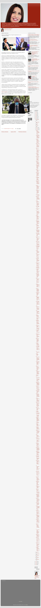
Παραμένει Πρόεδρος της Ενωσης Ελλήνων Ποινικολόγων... (37, 322)
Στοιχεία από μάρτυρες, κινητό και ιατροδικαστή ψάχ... (37, 495)
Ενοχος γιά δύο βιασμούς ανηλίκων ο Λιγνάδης (37, 162)
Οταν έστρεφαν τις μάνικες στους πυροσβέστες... (37, 312)
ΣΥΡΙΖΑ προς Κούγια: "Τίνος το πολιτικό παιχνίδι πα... (37, 192)
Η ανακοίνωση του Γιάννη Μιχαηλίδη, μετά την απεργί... (37, 531)
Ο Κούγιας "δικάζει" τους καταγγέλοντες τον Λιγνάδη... (37, 271)
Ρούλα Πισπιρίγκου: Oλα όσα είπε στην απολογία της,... (37, 432)
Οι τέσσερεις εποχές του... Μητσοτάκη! (37, 331)
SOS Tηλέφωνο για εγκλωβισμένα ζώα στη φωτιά (37, 308)
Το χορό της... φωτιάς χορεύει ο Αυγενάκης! (37, 428)
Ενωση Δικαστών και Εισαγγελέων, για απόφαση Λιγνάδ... (37, 203)
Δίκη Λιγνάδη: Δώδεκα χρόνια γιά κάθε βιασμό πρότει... (37, 167)
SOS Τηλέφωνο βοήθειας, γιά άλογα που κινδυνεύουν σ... (37, 298)
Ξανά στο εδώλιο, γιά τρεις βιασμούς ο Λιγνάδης (37, 399)
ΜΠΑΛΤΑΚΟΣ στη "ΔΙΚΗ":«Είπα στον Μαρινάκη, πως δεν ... (37, 145)
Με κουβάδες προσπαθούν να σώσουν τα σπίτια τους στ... (37, 303)
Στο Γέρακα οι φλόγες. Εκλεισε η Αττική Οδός (37, 294)
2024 (36, 562)
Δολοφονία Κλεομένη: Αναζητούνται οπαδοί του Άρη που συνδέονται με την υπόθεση (35, 59)
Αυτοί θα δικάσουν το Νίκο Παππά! (37, 154)
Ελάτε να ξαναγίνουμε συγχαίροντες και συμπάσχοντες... (37, 440)
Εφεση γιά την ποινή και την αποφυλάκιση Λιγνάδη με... (37, 198)
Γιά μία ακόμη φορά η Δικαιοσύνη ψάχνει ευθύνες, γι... (37, 363)
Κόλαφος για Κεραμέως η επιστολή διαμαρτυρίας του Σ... (37, 449)
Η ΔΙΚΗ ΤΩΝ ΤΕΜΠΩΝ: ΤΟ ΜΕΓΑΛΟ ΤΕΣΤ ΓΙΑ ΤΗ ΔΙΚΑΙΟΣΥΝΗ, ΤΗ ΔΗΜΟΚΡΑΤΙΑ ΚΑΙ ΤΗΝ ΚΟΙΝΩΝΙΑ (35, 53)
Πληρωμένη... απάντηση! (37, 267)
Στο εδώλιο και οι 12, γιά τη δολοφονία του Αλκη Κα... (37, 260)
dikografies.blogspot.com (8, 28)
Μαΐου (37, 127)
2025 (36, 563)
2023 (36, 561)
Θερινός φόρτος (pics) (37, 355)
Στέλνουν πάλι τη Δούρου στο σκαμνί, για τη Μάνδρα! (38, 141)
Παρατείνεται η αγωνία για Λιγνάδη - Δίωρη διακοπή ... (37, 158)
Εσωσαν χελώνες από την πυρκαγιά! (37, 344)
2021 (36, 117)
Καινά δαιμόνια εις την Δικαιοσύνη (37, 435)
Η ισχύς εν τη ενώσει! (37, 209)
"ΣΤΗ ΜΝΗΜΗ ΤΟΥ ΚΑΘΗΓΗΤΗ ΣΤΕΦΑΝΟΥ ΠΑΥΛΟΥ (37, 491)
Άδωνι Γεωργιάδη (4, 91)
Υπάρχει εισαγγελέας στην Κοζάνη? (37, 487)
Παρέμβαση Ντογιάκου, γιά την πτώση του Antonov (37, 222)
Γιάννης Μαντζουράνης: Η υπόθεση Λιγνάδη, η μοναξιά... (37, 372)
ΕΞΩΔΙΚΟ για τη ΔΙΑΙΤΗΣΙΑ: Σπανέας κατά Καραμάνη (37, 544)
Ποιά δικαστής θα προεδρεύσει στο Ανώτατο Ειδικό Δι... (37, 150)
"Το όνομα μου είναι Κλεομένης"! (34, 76)
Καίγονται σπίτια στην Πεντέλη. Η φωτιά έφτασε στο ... (37, 286)
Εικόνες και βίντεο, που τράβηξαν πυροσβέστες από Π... (37, 383)
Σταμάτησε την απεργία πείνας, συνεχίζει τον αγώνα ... (37, 526)
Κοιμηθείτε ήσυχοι (37, 411)
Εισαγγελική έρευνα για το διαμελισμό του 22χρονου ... (37, 473)
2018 (36, 114)
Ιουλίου (37, 129)
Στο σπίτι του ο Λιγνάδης (37, 195)
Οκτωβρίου (37, 555)
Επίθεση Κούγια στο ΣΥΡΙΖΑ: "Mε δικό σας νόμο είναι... (37, 187)
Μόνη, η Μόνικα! (37, 375)
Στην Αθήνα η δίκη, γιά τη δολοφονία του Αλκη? (37, 231)
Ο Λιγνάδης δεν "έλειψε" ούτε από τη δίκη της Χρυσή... (37, 479)
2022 (36, 118)
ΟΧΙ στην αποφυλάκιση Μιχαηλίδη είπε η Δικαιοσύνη (37, 512)
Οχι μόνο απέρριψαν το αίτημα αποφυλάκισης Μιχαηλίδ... (37, 517)
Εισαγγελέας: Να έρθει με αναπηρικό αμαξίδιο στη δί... (37, 458)
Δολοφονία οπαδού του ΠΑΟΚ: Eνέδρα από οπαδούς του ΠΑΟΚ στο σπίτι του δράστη (33, 34)
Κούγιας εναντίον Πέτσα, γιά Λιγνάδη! (37, 251)
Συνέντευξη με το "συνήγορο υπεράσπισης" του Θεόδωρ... (37, 500)
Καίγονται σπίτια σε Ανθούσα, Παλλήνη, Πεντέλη (37, 290)
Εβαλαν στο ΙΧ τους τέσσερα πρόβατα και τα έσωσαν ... (37, 340)
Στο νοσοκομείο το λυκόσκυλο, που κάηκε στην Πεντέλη (38, 379)
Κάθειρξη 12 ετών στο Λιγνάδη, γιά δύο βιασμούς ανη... (37, 174)
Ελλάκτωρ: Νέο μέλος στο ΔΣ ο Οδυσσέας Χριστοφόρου (37, 395)
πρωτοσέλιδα (20, 601)
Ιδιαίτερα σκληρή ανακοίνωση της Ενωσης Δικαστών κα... (37, 217)
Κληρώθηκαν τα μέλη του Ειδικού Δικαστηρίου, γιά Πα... (38, 136)
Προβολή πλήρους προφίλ (7, 29)
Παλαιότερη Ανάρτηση (22, 131)
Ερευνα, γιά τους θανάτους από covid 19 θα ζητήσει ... (37, 368)
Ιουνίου (37, 128)
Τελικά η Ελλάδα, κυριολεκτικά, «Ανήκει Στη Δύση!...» (37, 132)
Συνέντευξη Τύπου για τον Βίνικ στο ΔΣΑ (37, 503)
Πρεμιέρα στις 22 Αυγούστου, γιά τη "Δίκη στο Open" (37, 239)
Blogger (27, 604)
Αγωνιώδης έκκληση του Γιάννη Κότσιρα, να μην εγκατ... (37, 275)
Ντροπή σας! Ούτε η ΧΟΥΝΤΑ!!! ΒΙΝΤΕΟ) (37, 535)
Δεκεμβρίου (37, 559)
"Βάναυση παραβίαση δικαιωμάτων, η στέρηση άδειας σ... (37, 453)
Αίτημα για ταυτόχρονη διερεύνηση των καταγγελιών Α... (37, 539)
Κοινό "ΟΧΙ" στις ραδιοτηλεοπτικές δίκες (37, 408)
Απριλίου (37, 125)
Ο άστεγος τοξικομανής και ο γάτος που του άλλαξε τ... (37, 521)
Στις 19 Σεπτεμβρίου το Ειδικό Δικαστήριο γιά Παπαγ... (38, 508)
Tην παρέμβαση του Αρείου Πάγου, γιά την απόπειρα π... (37, 468)
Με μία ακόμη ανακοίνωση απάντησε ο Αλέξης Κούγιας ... (37, 415)
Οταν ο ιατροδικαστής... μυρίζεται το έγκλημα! (37, 255)
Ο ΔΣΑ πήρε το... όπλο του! (37, 207)
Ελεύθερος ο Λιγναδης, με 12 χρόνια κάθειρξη (37, 178)
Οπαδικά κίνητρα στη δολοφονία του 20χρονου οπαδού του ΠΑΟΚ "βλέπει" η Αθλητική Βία (33, 46)
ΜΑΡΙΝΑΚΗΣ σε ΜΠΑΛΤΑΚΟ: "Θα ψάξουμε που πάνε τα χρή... (37, 404)
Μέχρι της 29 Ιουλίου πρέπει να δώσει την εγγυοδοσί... (37, 183)
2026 (36, 564)
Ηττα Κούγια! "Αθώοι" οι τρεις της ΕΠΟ (37, 391)
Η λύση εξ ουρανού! (37, 422)
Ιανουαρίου (37, 119)
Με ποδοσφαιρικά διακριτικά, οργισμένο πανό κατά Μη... (37, 358)
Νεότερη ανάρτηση (4, 131)
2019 (36, 115)
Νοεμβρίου (37, 557)
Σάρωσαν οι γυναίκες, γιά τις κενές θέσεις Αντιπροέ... (37, 483)
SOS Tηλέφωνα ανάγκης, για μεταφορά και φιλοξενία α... (37, 280)
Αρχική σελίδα (13, 131)
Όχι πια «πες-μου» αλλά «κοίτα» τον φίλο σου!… (37, 234)
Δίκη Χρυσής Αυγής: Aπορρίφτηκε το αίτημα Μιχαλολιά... (37, 462)
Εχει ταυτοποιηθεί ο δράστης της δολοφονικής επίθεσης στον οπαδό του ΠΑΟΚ (33, 40)
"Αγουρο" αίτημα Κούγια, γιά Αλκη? (37, 424)
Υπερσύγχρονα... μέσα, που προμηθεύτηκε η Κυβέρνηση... (38, 348)
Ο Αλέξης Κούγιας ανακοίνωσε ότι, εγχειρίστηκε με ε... (37, 549)
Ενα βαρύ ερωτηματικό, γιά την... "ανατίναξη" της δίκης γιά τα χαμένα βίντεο (33, 87)
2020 (36, 116)
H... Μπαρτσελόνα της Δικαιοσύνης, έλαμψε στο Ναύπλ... (37, 212)
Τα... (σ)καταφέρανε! (37, 352)
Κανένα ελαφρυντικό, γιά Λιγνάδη (37, 170)
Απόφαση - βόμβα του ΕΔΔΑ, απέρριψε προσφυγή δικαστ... (37, 419)
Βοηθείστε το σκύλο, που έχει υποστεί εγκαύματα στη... (37, 336)
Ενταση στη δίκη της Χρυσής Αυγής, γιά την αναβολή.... (37, 445)
